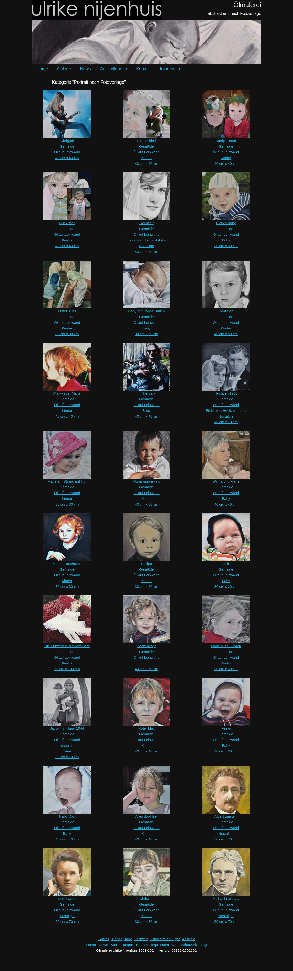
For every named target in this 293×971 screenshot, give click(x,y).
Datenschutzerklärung (189, 945)
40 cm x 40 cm (67, 158)
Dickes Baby (226, 223)
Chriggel (67, 141)
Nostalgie (146, 246)
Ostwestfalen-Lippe (165, 939)
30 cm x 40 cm (146, 587)
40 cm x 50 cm (226, 334)
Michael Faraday (226, 899)
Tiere (67, 751)
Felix (226, 564)
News (85, 69)
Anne (226, 728)
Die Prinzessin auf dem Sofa (67, 646)
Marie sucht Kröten (226, 646)
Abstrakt (188, 939)
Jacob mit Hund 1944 (67, 728)
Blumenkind (146, 141)
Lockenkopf (146, 646)
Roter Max (146, 728)
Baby (226, 240)
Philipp (146, 564)
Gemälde (67, 146)
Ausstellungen (113, 69)
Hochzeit (146, 223)
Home (42, 69)
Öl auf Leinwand (67, 152)
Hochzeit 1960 (225, 393)
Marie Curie (67, 899)
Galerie (64, 69)
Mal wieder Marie (67, 393)
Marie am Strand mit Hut (67, 481)
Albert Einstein (226, 816)
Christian (146, 899)
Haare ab (225, 311)
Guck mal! (67, 223)
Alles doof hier (146, 816)
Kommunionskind (146, 481)
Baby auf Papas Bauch (146, 311)
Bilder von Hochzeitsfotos (146, 240)
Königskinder (226, 141)
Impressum (170, 69)
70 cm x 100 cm (67, 669)
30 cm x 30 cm (226, 246)
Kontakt (143, 69)
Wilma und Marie (226, 481)
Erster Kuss (67, 311)
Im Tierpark (146, 393)
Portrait (103, 939)
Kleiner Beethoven (67, 564)
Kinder (146, 158)
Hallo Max (67, 816)
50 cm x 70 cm (67, 757)
